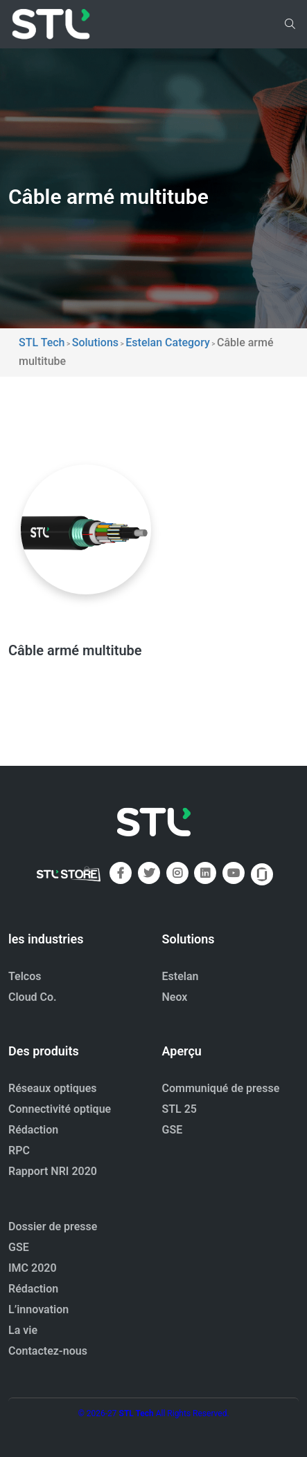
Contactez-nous (47, 1350)
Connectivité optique (59, 1109)
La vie (22, 1330)
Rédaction (33, 1129)
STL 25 (180, 1109)
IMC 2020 (32, 1268)
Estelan (180, 976)
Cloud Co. (32, 997)
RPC (19, 1150)
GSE (172, 1129)
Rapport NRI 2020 (52, 1171)
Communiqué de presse (221, 1088)
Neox (175, 997)
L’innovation (38, 1309)
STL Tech (136, 1413)
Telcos (25, 976)
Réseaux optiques (52, 1088)
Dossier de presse (52, 1226)
